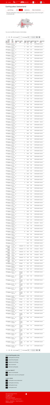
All (21, 10)
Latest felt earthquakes (13, 359)
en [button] (33, 2)
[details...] (9, 43)
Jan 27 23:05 (9, 249)
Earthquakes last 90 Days (14, 357)
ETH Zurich (11, 402)
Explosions (27, 10)
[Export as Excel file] (37, 37)
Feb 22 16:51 (9, 261)
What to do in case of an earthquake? (16, 374)
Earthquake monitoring (13, 382)
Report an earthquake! (13, 372)
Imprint (7, 401)
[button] (8, 2)
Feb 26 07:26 (9, 258)
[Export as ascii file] (39, 37)
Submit (33, 37)
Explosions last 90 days (13, 362)
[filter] (6, 42)
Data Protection (19, 401)
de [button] (31, 2)
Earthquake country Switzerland (15, 380)
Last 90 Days (10, 10)
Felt (16, 10)
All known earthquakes (13, 366)
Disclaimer (12, 401)
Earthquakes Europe (13, 385)
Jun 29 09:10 (9, 246)
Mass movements (36, 10)
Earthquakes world (13, 387)
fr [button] (35, 2)
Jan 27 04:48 (9, 255)
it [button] (37, 2)
